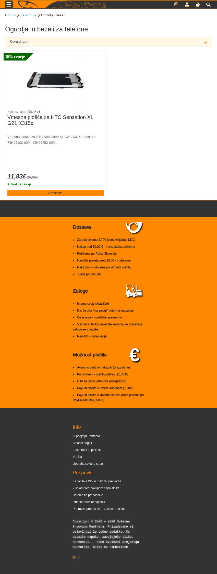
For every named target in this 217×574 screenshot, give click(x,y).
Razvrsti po (108, 41)
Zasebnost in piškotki (87, 450)
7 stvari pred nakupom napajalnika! (96, 488)
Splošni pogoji (82, 443)
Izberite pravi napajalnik (89, 502)
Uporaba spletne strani (88, 463)
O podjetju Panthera (86, 436)
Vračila (77, 457)
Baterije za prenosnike (88, 495)
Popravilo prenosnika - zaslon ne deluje (99, 509)
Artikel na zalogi (19, 184)
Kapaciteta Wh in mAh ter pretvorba (97, 481)
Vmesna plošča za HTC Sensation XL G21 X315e (50, 120)
